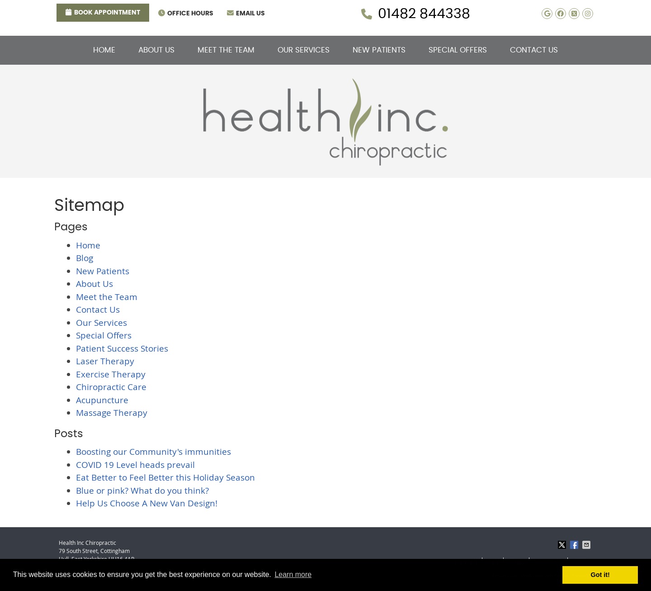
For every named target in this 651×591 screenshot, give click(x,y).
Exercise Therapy (111, 374)
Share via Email (587, 545)
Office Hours (185, 13)
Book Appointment (103, 12)
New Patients (379, 50)
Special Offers (458, 50)
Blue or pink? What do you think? (142, 490)
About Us (156, 50)
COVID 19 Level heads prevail (135, 465)
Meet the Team (226, 50)
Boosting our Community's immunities (153, 452)
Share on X (563, 545)
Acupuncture (102, 400)
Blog (84, 258)
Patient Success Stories (122, 348)
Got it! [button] (600, 574)
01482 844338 (424, 14)
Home (104, 50)
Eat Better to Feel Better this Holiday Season (165, 477)
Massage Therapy (111, 413)
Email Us (246, 13)
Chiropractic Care (111, 387)
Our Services (304, 50)
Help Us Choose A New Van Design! (146, 503)
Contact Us (534, 50)
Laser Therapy (105, 361)
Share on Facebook (575, 545)
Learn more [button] (292, 574)
